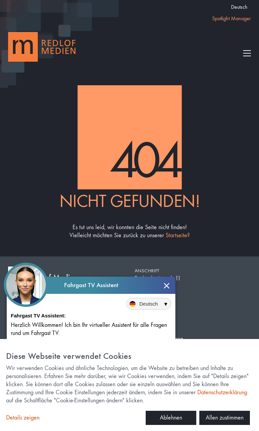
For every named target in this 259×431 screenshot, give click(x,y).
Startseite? (178, 235)
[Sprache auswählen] (148, 304)
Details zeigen (22, 417)
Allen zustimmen (224, 417)
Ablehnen (171, 417)
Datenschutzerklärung (222, 392)
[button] (247, 53)
